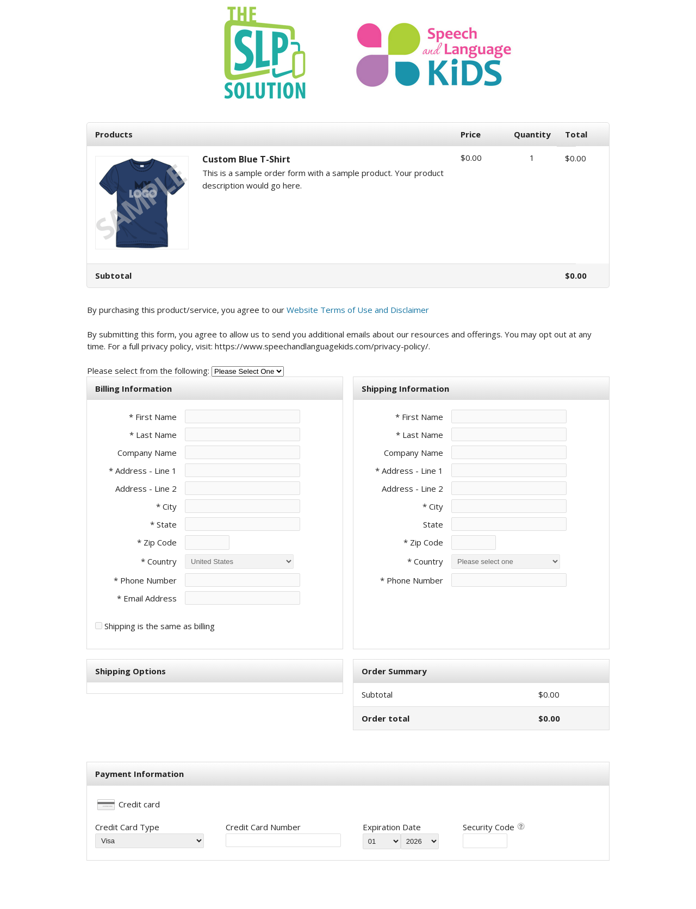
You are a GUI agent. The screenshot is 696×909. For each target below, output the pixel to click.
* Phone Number (411, 580)
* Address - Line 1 (143, 470)
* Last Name (153, 434)
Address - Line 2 (146, 488)
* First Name (153, 416)
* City (166, 506)
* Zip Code (157, 542)
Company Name (147, 452)
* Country (159, 561)
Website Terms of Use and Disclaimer (358, 309)
